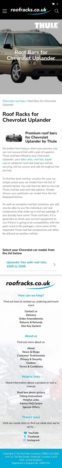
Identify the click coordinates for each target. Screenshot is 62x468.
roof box (39, 159)
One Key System (31, 326)
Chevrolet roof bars (14, 101)
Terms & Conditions (31, 366)
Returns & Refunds (31, 322)
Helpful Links (31, 400)
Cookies (31, 363)
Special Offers (31, 407)
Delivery (31, 315)
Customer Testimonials (31, 355)
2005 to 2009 (16, 266)
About (31, 348)
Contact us (31, 311)
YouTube (33, 433)
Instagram (33, 440)
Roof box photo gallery (31, 392)
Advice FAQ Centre (31, 403)
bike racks (27, 159)
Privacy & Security (31, 359)
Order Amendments (31, 319)
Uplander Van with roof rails (26, 262)
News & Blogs (31, 352)
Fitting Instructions (31, 396)
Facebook (33, 436)
